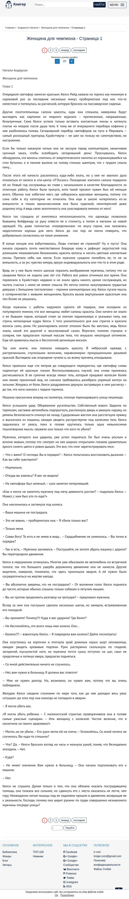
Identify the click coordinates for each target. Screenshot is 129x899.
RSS (67, 886)
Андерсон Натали (28, 27)
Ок (56, 895)
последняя (79, 50)
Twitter (68, 877)
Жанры (6, 856)
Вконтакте (71, 869)
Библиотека (9, 852)
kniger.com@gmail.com (107, 856)
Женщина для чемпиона (55, 27)
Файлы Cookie (102, 869)
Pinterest (69, 873)
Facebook (70, 852)
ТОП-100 (38, 852)
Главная (10, 27)
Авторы (7, 865)
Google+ (70, 856)
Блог (5, 860)
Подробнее (67, 895)
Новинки (38, 856)
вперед (65, 50)
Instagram (70, 882)
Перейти (69, 828)
